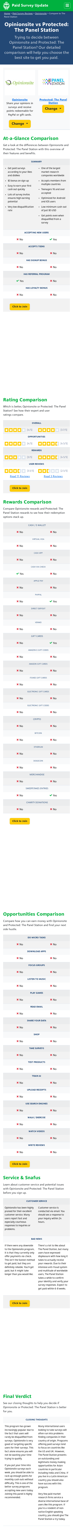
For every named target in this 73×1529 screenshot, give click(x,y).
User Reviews (36, 464)
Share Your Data (36, 1021)
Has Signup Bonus (36, 260)
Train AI (36, 1076)
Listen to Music (36, 979)
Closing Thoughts (36, 1420)
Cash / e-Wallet (37, 525)
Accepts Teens (36, 246)
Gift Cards (37, 636)
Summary (36, 162)
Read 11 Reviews (20, 476)
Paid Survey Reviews (22, 14)
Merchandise (37, 775)
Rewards (37, 450)
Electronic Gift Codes (38, 706)
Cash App (38, 553)
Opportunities (36, 437)
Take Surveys (36, 1048)
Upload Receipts (36, 1090)
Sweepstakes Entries (37, 788)
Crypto (37, 719)
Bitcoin (38, 733)
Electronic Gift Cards (38, 692)
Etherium (38, 747)
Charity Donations (37, 802)
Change (18, 124)
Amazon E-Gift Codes (38, 650)
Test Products (36, 1062)
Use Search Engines (36, 1104)
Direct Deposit (38, 609)
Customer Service (36, 1201)
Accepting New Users (36, 233)
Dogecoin (38, 761)
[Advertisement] (36, 354)
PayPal (38, 595)
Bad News (36, 1239)
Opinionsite (41, 14)
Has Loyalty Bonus (36, 288)
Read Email (36, 1007)
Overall (36, 423)
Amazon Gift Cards (38, 664)
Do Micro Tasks (37, 938)
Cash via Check (38, 567)
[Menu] (67, 6)
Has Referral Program (37, 274)
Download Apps (36, 951)
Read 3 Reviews (53, 476)
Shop (37, 1034)
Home (7, 14)
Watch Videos (37, 1131)
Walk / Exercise (36, 1117)
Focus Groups (36, 965)
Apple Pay (38, 581)
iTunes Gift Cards (38, 678)
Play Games (36, 993)
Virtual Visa (38, 539)
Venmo (38, 622)
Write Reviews (36, 1145)
